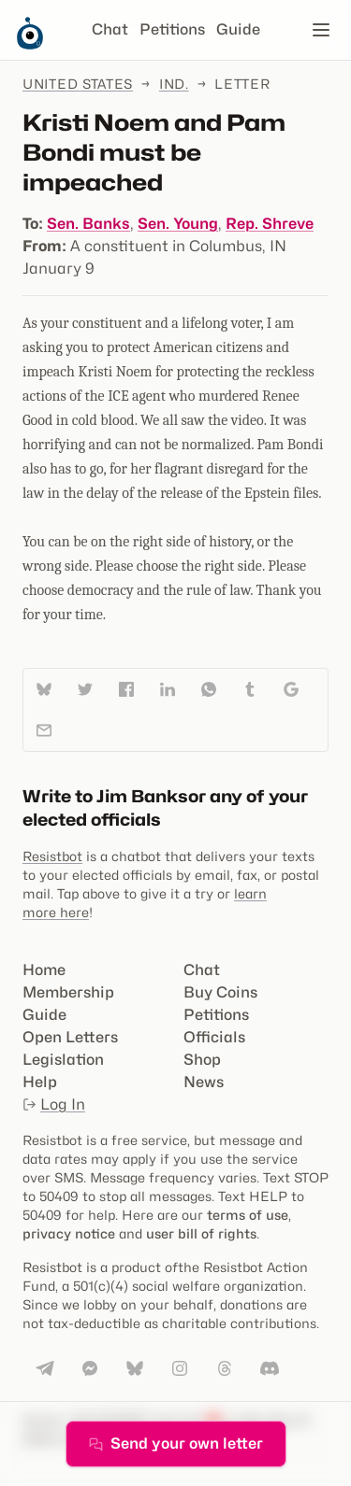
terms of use (247, 1215)
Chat (110, 29)
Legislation (63, 1060)
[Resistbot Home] (30, 45)
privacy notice (68, 1233)
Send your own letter (176, 1443)
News (203, 1082)
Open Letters (70, 1037)
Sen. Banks (88, 224)
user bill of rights (201, 1233)
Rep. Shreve (270, 224)
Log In (53, 1104)
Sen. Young (178, 224)
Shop (202, 1060)
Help (39, 1082)
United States (77, 84)
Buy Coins (220, 992)
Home (44, 970)
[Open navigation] (321, 30)
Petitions (172, 29)
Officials (214, 1037)
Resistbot (52, 856)
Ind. (174, 84)
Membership (68, 992)
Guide (238, 29)
